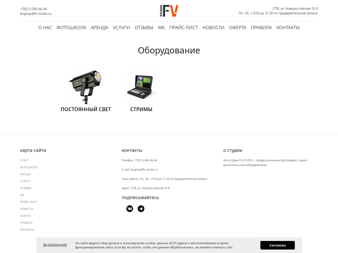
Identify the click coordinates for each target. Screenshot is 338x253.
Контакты (288, 27)
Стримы (141, 109)
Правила (261, 27)
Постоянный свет (86, 109)
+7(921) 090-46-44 (33, 9)
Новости (213, 27)
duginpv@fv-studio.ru (36, 13)
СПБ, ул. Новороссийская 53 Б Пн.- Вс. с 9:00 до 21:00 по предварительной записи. (278, 10)
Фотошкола (71, 27)
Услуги (121, 27)
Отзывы (144, 27)
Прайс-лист (183, 27)
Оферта (237, 27)
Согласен (277, 245)
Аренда (99, 27)
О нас (45, 27)
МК (161, 27)
